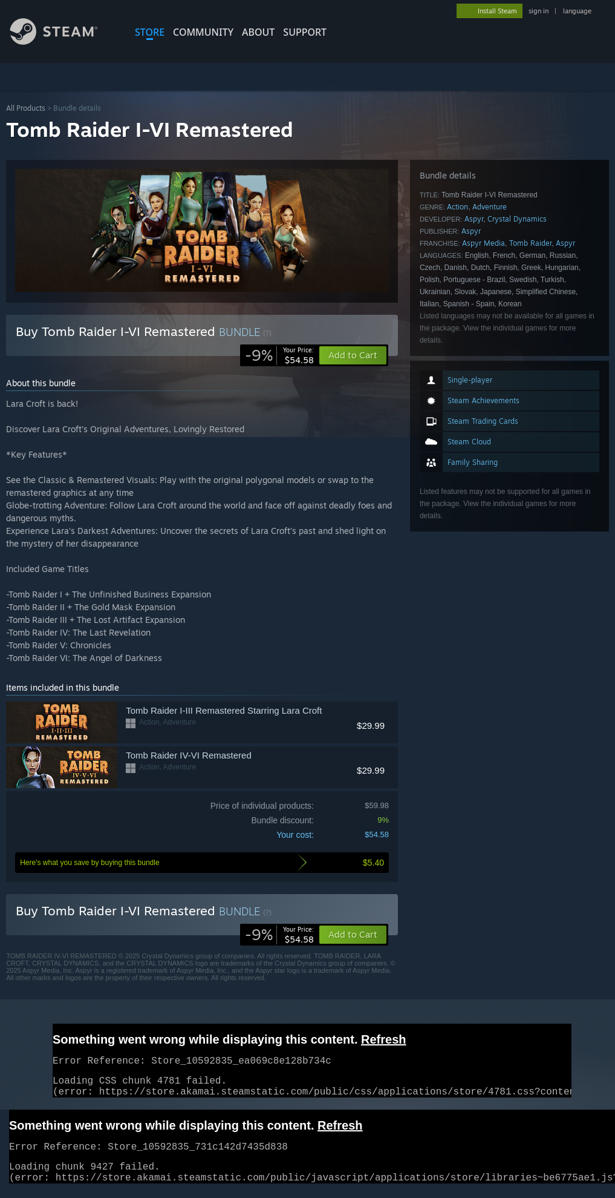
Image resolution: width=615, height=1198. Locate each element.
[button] (353, 934)
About (258, 32)
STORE (149, 32)
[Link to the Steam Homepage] (63, 41)
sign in (538, 11)
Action (457, 206)
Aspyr (474, 218)
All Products (25, 108)
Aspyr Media (483, 243)
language (577, 11)
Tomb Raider (530, 243)
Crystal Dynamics (517, 218)
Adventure (489, 206)
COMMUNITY (203, 32)
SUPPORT (305, 32)
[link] (279, 355)
